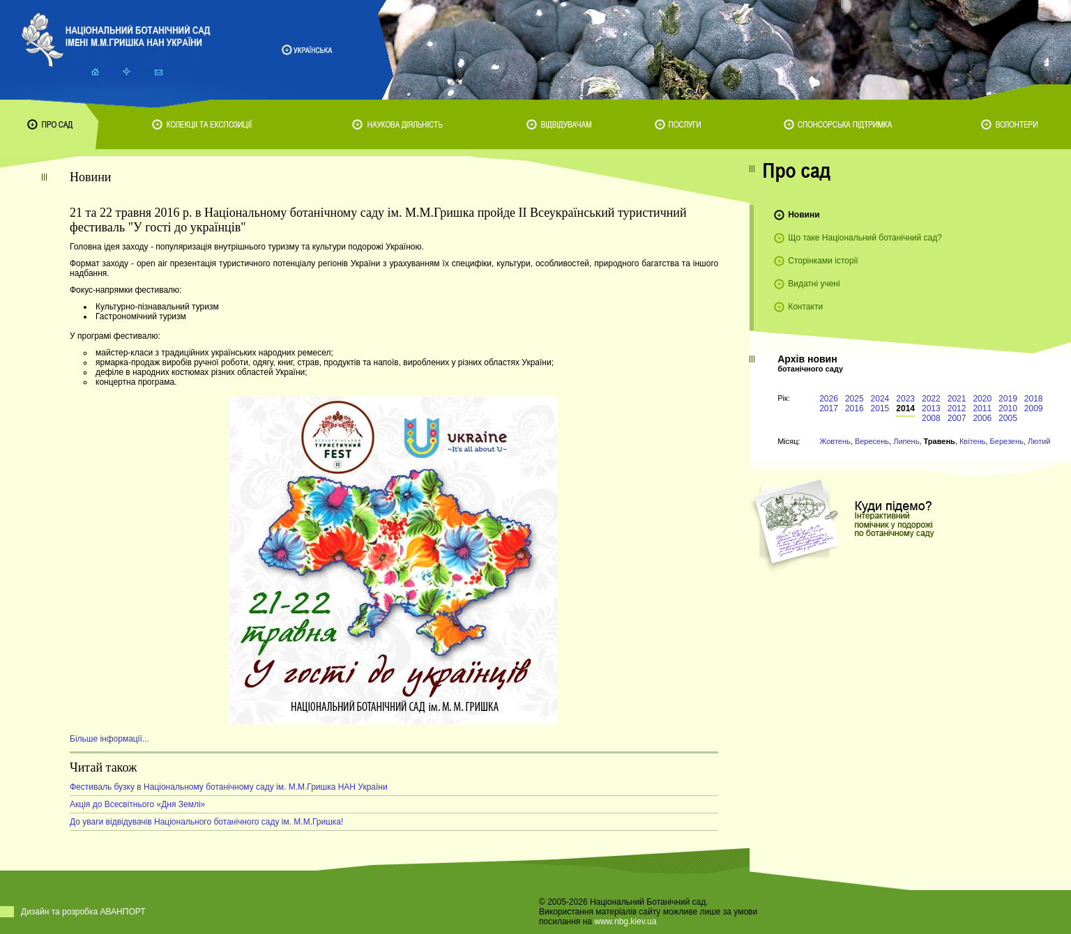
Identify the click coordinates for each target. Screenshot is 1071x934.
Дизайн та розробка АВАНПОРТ (83, 912)
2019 (1007, 399)
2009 (1033, 408)
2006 (982, 418)
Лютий (1039, 441)
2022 (931, 399)
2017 (828, 408)
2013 (931, 408)
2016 (854, 408)
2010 (1007, 408)
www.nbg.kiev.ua (625, 921)
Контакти (805, 307)
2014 (905, 408)
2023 (905, 399)
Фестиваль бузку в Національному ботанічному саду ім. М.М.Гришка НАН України (229, 787)
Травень (939, 441)
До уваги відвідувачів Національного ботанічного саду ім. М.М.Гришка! (206, 822)
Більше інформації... (109, 739)
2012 (957, 408)
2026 (828, 399)
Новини (803, 215)
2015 (880, 408)
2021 (957, 399)
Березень (1007, 441)
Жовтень (835, 441)
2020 (982, 399)
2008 (931, 418)
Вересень (872, 441)
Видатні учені (814, 284)
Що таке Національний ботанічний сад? (865, 238)
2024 (880, 399)
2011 (982, 408)
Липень (906, 441)
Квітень (972, 441)
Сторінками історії (823, 261)
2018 (1033, 399)
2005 (1007, 418)
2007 (957, 418)
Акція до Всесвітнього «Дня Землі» (137, 804)
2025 (854, 399)
